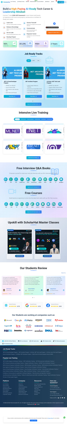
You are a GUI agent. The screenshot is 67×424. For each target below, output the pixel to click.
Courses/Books (40, 2)
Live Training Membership (39, 416)
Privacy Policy (50, 418)
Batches (28, 1)
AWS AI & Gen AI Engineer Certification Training (13, 397)
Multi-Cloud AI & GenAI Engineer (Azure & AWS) (42, 386)
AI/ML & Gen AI (21, 122)
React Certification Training (54, 407)
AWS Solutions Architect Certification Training (52, 397)
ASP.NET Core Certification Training (46, 395)
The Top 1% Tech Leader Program (10, 409)
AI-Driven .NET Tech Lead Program (37, 384)
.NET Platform (11, 122)
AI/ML (33, 62)
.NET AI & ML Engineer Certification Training (12, 393)
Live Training (5, 416)
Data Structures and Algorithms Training (41, 405)
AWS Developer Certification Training (33, 397)
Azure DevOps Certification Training (50, 401)
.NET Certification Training (29, 393)
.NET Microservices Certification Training (45, 393)
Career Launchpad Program (43, 403)
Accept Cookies (33, 420)
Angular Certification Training (31, 395)
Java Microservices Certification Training (12, 407)
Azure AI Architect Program (9, 386)
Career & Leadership (33, 122)
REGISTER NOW (19, 286)
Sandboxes (46, 2)
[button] (33, 103)
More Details (15, 140)
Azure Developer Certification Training (33, 401)
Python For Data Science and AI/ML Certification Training (34, 407)
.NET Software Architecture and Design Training (13, 395)
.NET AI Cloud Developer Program (10, 384)
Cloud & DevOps (45, 122)
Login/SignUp (61, 2)
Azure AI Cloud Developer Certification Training (13, 401)
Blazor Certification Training (30, 403)
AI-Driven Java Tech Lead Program (54, 384)
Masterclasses (33, 1)
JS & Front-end (33, 125)
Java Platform (56, 122)
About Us (21, 416)
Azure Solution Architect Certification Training (13, 403)
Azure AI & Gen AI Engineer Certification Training (35, 399)
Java (39, 62)
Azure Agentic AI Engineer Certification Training (13, 399)
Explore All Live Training (33, 163)
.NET (28, 62)
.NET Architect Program (24, 384)
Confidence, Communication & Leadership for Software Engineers (17, 405)
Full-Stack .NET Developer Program (23, 386)
